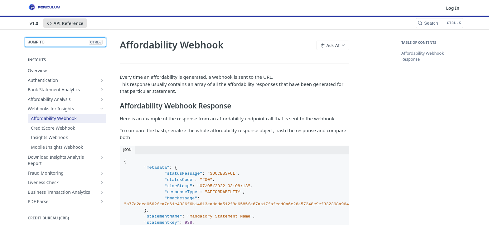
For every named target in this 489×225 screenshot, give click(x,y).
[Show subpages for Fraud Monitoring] (101, 173)
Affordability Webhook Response (422, 56)
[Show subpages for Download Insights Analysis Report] (101, 157)
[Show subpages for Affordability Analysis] (101, 99)
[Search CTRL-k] (439, 23)
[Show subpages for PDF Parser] (101, 201)
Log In (452, 8)
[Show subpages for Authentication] (101, 80)
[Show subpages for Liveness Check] (101, 182)
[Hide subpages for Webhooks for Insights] (101, 108)
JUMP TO (65, 42)
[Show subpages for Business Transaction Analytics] (101, 192)
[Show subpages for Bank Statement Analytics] (101, 89)
